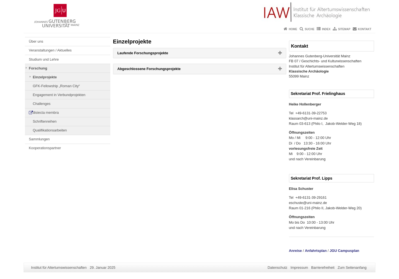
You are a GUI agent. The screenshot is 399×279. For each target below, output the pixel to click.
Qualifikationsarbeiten (50, 130)
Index (326, 29)
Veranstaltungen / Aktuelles (50, 50)
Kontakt (364, 29)
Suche (309, 29)
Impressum (299, 267)
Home (293, 29)
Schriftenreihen (45, 121)
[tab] (199, 53)
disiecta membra (46, 112)
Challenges (41, 104)
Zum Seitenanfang (352, 267)
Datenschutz (277, 267)
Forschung (38, 68)
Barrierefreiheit (322, 267)
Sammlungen (39, 139)
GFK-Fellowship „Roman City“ (56, 86)
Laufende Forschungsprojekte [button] (151, 54)
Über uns (36, 41)
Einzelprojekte (45, 77)
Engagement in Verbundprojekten (59, 95)
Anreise (295, 251)
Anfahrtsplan (316, 251)
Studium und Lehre (44, 59)
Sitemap (344, 29)
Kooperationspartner (45, 148)
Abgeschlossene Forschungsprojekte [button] (157, 70)
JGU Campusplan (344, 251)
